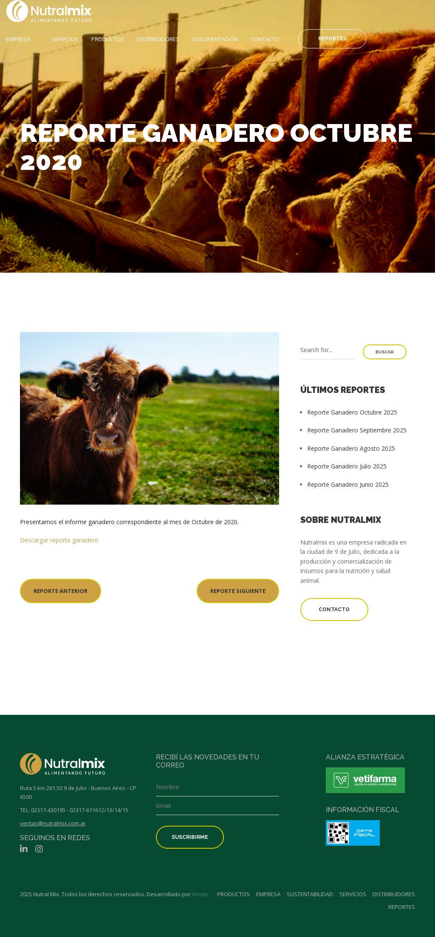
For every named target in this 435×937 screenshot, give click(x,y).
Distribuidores (158, 39)
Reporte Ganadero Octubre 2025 (352, 412)
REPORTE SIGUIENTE (238, 591)
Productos (107, 39)
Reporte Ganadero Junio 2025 (348, 484)
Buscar (385, 352)
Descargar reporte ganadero (59, 540)
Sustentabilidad (310, 894)
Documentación (215, 39)
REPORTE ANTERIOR (61, 591)
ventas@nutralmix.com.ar (53, 823)
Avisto (200, 894)
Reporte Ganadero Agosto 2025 (351, 448)
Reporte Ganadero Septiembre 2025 (357, 430)
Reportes (332, 39)
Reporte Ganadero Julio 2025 (347, 466)
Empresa (18, 39)
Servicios (65, 39)
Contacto (265, 39)
